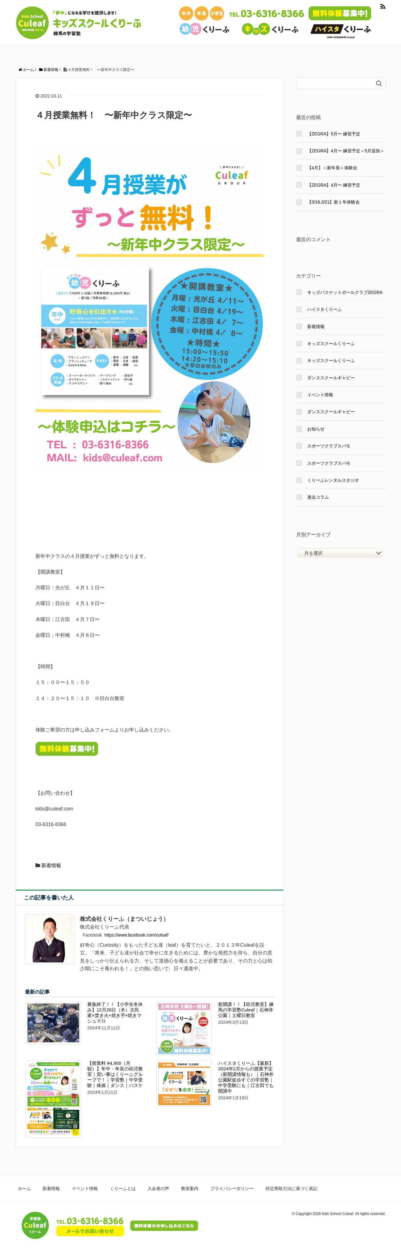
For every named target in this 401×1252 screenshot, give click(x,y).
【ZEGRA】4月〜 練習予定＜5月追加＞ (345, 150)
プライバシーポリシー (192, 1188)
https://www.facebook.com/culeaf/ (137, 935)
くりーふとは (101, 1188)
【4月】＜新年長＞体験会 (332, 167)
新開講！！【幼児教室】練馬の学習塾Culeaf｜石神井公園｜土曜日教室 (246, 1010)
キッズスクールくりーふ (331, 343)
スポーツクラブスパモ (328, 445)
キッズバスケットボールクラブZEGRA (344, 292)
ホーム (21, 1188)
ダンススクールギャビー (331, 377)
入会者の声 (131, 1188)
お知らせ (316, 428)
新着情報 (51, 865)
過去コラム (318, 497)
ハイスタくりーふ (324, 309)
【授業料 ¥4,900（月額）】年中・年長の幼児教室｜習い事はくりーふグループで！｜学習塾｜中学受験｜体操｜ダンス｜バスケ (115, 1074)
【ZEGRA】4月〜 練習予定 (333, 185)
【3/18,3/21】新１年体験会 (333, 202)
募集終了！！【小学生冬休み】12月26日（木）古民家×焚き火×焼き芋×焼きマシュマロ (115, 1012)
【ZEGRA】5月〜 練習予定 (333, 133)
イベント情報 (320, 394)
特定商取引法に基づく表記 (243, 1188)
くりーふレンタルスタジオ (333, 480)
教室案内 (156, 1188)
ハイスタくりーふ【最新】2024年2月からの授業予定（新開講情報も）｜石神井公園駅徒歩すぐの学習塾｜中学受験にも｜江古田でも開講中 (246, 1076)
